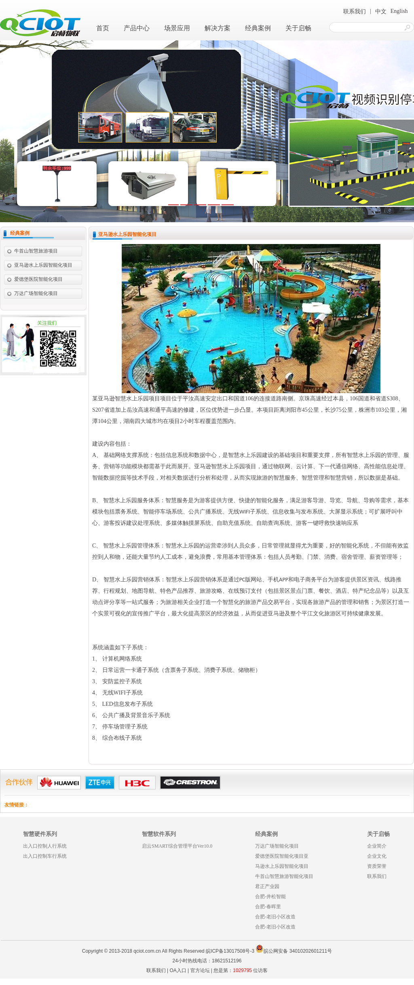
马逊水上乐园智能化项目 (281, 866)
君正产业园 (267, 886)
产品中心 (137, 28)
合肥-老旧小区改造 (275, 917)
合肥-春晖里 (268, 906)
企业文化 (377, 856)
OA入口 (177, 970)
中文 (381, 11)
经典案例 (258, 28)
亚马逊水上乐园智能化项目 (43, 265)
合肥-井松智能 (270, 896)
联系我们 (354, 11)
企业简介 (377, 846)
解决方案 (217, 28)
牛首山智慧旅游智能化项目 (284, 876)
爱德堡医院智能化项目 (38, 279)
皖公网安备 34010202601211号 (294, 951)
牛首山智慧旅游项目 (36, 251)
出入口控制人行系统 (45, 846)
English (399, 11)
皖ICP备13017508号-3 (230, 951)
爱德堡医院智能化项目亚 (281, 856)
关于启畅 (298, 28)
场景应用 (177, 28)
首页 (102, 28)
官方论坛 (200, 970)
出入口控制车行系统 (45, 856)
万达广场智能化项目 (36, 293)
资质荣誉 (377, 866)
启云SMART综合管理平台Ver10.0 (177, 846)
